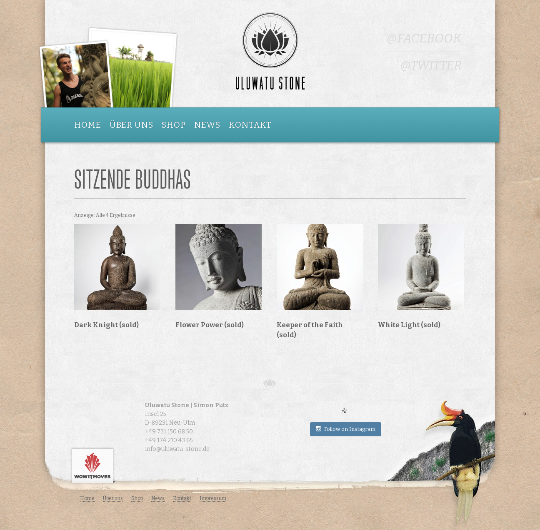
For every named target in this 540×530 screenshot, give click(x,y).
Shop (174, 125)
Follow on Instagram (345, 428)
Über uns (131, 125)
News (207, 125)
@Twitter (431, 65)
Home (87, 125)
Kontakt (250, 125)
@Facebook (424, 38)
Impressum (213, 498)
